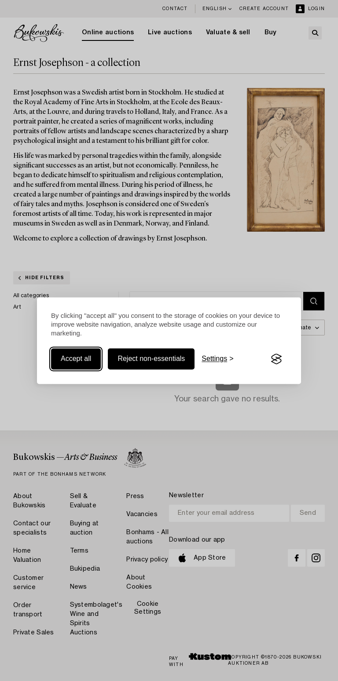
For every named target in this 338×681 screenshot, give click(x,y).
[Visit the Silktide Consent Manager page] (276, 359)
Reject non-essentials (151, 359)
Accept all (76, 359)
